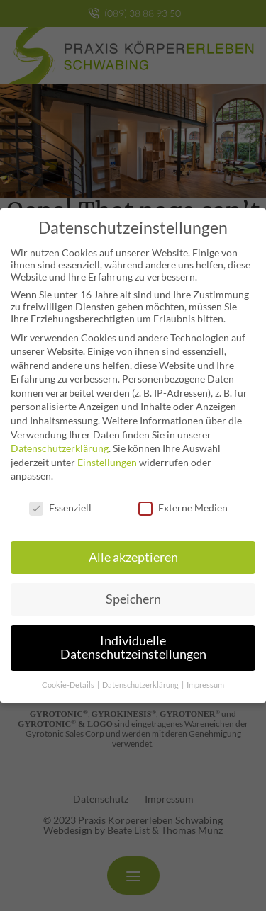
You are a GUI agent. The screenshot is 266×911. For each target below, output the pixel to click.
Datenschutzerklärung (60, 438)
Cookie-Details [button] (69, 675)
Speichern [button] (133, 589)
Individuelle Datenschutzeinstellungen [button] (133, 637)
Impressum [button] (205, 675)
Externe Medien (183, 498)
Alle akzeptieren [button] (133, 547)
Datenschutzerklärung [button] (141, 675)
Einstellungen (107, 452)
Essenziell (60, 498)
